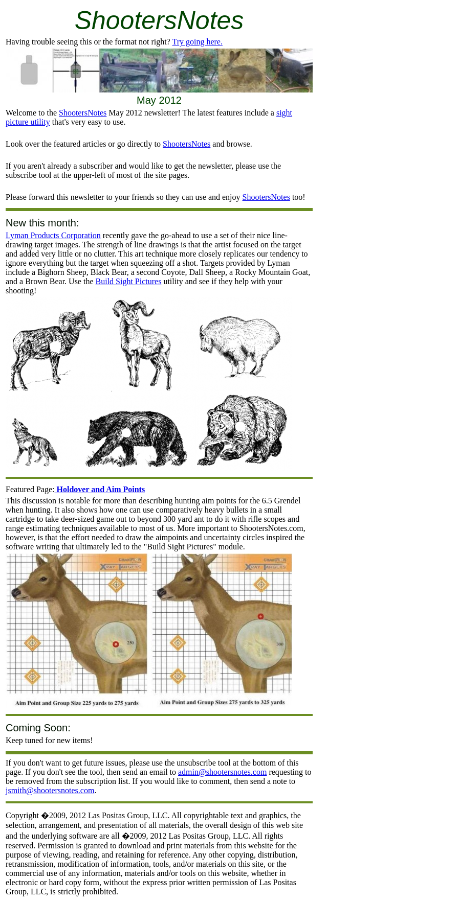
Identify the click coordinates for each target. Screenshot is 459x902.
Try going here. (197, 41)
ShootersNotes (82, 112)
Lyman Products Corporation (53, 235)
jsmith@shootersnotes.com (50, 790)
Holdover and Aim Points (100, 489)
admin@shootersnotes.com (222, 772)
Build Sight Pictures (129, 281)
